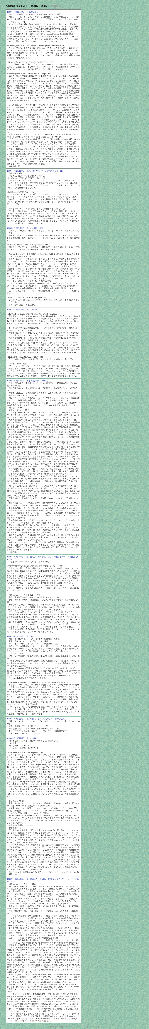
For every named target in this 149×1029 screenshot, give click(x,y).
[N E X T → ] (78, 1027)
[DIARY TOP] (93, 1027)
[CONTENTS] (56, 6)
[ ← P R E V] (67, 1027)
